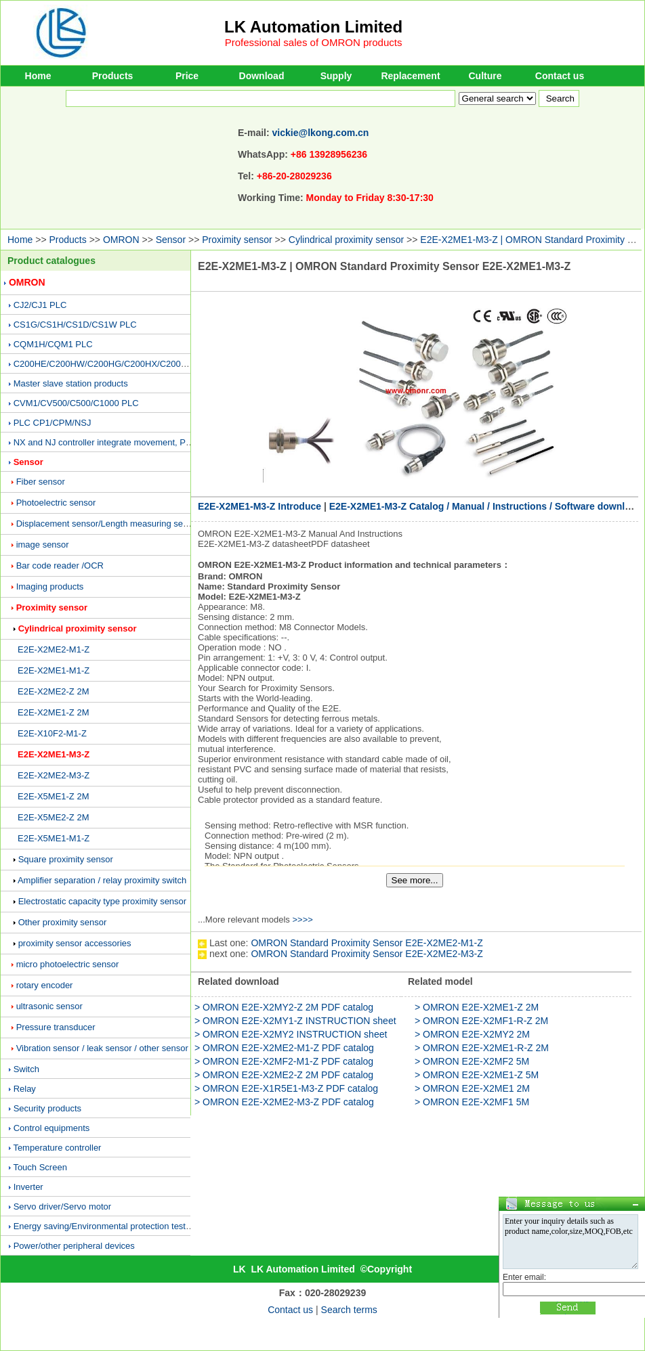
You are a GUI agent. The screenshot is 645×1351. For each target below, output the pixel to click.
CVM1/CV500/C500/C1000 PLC (76, 403)
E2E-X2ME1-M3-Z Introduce (259, 506)
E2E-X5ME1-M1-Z (53, 838)
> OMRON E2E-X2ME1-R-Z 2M (482, 1047)
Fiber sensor (40, 482)
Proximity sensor (237, 239)
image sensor (42, 544)
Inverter (28, 1187)
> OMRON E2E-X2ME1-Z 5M (477, 1074)
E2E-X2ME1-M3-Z (53, 754)
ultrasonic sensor (49, 1006)
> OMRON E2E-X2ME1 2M (472, 1088)
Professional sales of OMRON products (313, 42)
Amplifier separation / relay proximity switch (102, 880)
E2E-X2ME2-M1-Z (53, 649)
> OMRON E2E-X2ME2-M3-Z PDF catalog (284, 1102)
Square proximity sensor (65, 859)
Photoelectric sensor (56, 502)
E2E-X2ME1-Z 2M (53, 712)
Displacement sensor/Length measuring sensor (108, 523)
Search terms (349, 1309)
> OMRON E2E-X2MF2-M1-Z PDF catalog (283, 1061)
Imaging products (50, 586)
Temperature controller (57, 1148)
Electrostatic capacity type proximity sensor (102, 901)
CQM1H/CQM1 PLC (53, 344)
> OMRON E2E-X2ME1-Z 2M (477, 1007)
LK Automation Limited (313, 27)
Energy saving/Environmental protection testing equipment (127, 1226)
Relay (25, 1089)
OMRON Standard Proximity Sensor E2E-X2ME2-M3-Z (366, 953)
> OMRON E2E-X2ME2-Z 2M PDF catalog (283, 1074)
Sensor (171, 239)
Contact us (559, 75)
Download (262, 75)
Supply (336, 75)
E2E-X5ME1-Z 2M (53, 796)
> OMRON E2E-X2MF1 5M (472, 1102)
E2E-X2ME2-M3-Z (53, 775)
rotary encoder (44, 985)
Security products (47, 1108)
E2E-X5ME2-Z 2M (53, 817)
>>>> (302, 919)
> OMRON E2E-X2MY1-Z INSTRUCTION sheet (295, 1020)
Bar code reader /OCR (60, 565)
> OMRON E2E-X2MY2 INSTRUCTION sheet (290, 1034)
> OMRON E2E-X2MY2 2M (472, 1034)
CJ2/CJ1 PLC (40, 305)
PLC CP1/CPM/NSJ (52, 423)
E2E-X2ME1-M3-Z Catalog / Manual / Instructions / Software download (485, 506)
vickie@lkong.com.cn (320, 132)
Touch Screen (40, 1167)
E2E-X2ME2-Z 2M (53, 691)
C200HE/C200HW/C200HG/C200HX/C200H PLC (110, 364)
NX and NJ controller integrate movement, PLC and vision (126, 442)
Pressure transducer (56, 1027)
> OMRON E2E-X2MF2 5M (472, 1061)
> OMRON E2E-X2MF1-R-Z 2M (481, 1020)
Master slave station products (71, 383)
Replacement (410, 75)
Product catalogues (51, 260)
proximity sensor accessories (74, 943)
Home (38, 75)
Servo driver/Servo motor (63, 1206)
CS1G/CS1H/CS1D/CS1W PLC (75, 324)
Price (187, 75)
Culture (485, 75)
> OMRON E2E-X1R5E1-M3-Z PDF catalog (286, 1088)
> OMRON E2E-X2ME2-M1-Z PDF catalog (284, 1047)
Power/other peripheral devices (74, 1246)
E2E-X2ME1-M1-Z (53, 670)
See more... (415, 880)
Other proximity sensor (62, 922)
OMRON (121, 239)
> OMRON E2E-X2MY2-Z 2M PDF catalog (283, 1007)
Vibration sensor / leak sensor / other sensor (102, 1048)
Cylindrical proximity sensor (346, 239)
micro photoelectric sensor (67, 964)
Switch (26, 1069)
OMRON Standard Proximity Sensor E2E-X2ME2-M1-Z (366, 942)
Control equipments (52, 1128)
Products (112, 75)
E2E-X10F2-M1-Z (52, 733)
